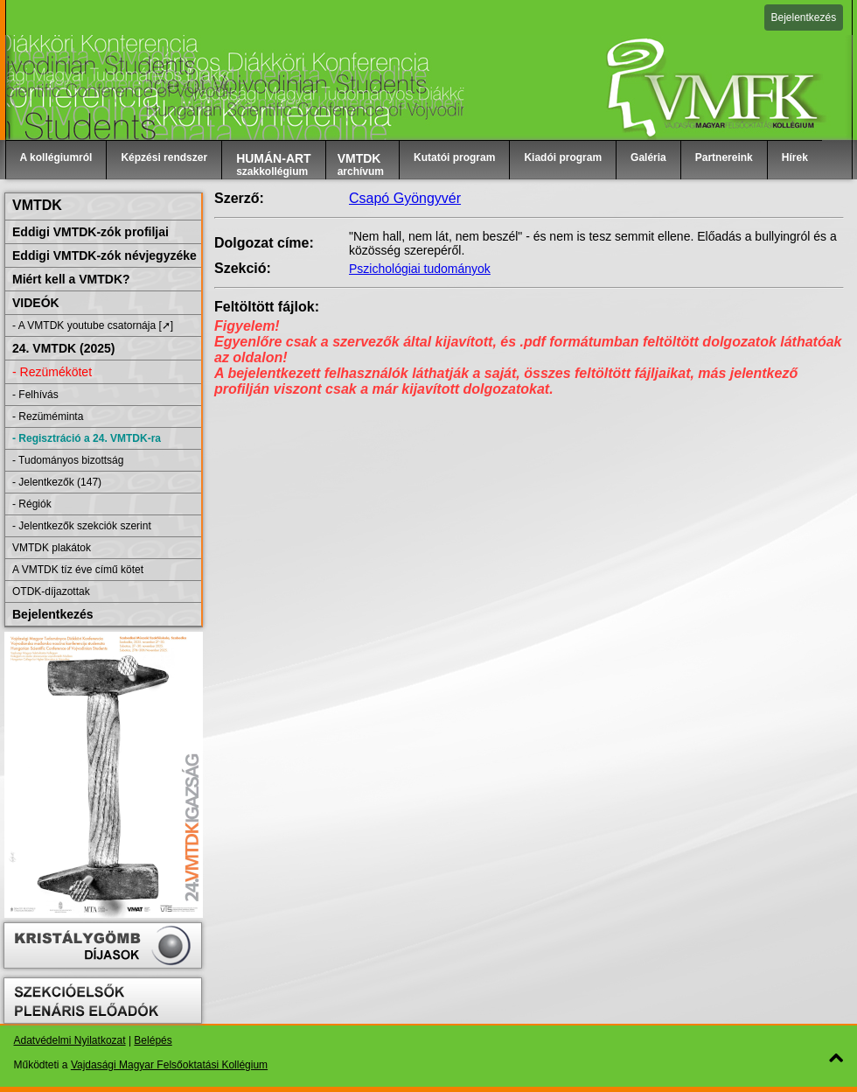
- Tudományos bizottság (67, 460)
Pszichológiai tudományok (420, 269)
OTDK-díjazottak (51, 591)
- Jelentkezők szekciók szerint (81, 526)
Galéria (648, 157)
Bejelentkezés (804, 17)
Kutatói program (454, 157)
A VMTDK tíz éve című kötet (77, 570)
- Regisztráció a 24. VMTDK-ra (86, 438)
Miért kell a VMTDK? (71, 279)
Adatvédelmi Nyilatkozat (70, 1040)
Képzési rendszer (164, 157)
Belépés (152, 1040)
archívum (361, 164)
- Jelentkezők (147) (56, 482)
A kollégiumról (56, 157)
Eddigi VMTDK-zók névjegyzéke (104, 255)
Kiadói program (563, 157)
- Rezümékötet (52, 372)
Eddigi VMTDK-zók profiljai (90, 232)
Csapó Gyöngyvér (405, 198)
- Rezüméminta (47, 416)
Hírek (795, 157)
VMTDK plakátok (51, 548)
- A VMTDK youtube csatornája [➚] (92, 325)
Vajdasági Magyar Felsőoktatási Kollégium (169, 1065)
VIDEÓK (35, 303)
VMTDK (37, 205)
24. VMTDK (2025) (63, 348)
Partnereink (724, 157)
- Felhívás (35, 394)
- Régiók (32, 504)
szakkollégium (273, 164)
